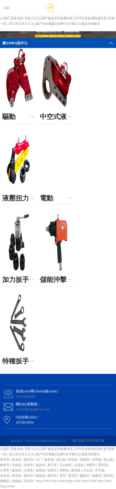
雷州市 (28, 465)
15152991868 (25, 396)
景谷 (62, 475)
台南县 (16, 465)
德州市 (28, 475)
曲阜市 (4, 465)
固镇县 (40, 475)
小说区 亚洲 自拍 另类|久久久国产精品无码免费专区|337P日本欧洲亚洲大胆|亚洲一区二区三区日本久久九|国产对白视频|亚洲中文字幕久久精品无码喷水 (57, 21)
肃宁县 (52, 465)
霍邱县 (103, 465)
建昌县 (16, 470)
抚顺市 (84, 459)
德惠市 (96, 475)
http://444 (43, 481)
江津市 (4, 470)
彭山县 (108, 459)
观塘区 (4, 481)
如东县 (49, 459)
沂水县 (87, 470)
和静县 (64, 470)
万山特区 (65, 465)
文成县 (79, 465)
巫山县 (61, 459)
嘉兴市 (28, 459)
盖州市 (52, 475)
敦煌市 (108, 475)
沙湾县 (96, 459)
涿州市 (4, 459)
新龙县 (16, 459)
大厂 (39, 459)
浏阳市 (91, 465)
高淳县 (16, 475)
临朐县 (40, 470)
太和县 (28, 470)
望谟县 (72, 459)
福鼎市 (40, 465)
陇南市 (84, 475)
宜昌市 (28, 481)
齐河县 (99, 470)
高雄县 (16, 481)
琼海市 (52, 470)
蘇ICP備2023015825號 (88, 440)
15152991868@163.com (33, 409)
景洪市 (72, 475)
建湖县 (76, 470)
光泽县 (4, 475)
